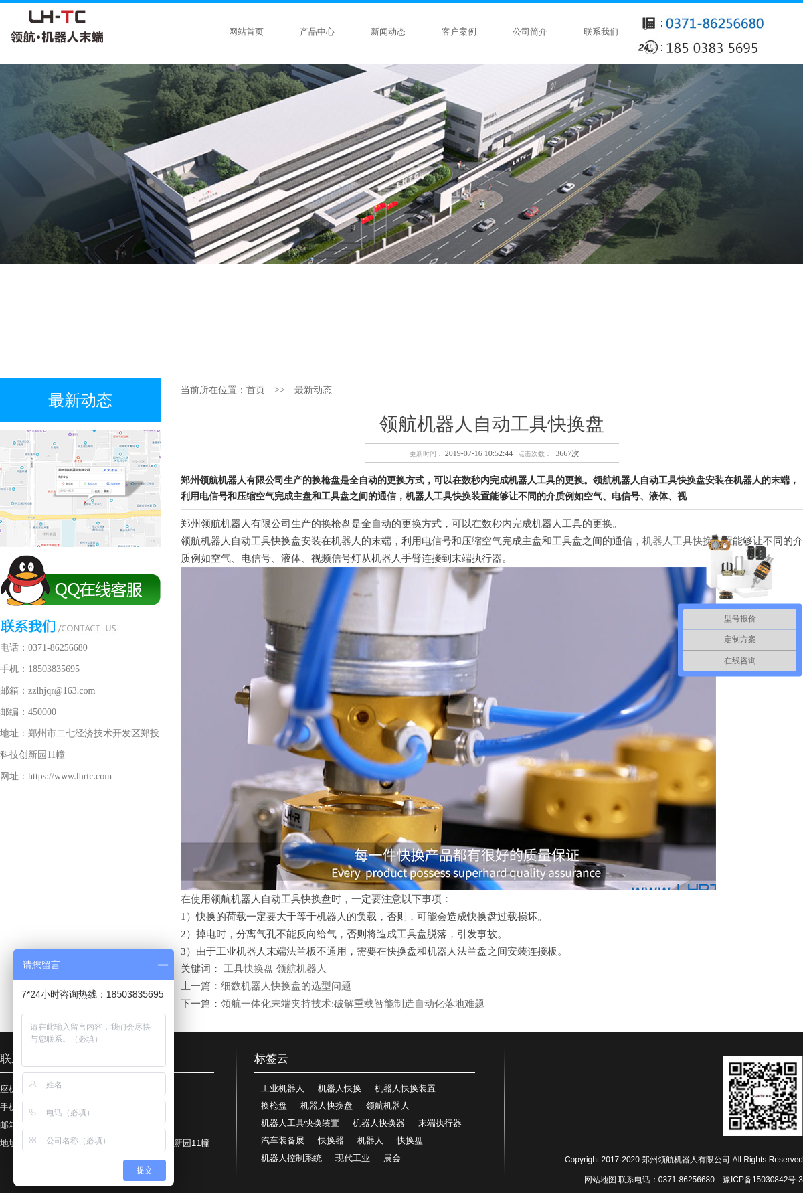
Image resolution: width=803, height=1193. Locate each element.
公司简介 (530, 32)
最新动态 (313, 390)
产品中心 (317, 32)
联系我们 (601, 32)
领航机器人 (301, 968)
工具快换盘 (249, 968)
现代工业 (352, 1158)
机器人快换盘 (326, 1106)
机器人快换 (339, 1088)
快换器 (331, 1140)
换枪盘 (274, 1106)
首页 (255, 390)
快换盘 (410, 1140)
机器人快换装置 (405, 1088)
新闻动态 (388, 32)
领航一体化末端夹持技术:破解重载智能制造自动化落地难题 (352, 1003)
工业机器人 (282, 1088)
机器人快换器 (379, 1123)
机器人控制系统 (291, 1158)
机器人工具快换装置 (300, 1123)
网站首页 (246, 32)
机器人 (370, 1140)
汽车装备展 (282, 1140)
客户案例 (459, 32)
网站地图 (600, 1179)
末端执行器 (440, 1123)
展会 (392, 1158)
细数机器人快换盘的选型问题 (286, 986)
